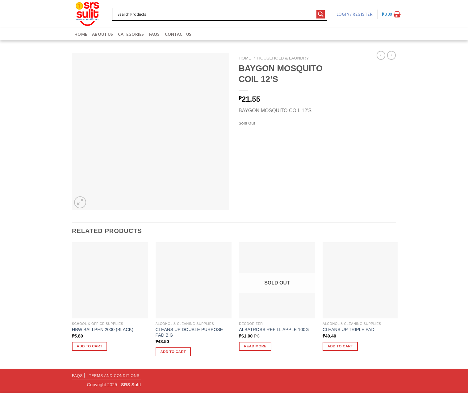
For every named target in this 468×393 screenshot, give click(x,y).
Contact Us (178, 34)
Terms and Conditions (114, 376)
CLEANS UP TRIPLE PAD (348, 329)
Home (80, 34)
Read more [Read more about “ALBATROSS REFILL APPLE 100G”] (255, 346)
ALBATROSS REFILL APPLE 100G (274, 329)
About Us (102, 34)
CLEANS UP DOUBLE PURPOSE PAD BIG (189, 332)
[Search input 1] (216, 14)
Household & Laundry (283, 58)
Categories (131, 34)
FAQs (154, 34)
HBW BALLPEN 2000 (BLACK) (102, 329)
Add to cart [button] (89, 346)
